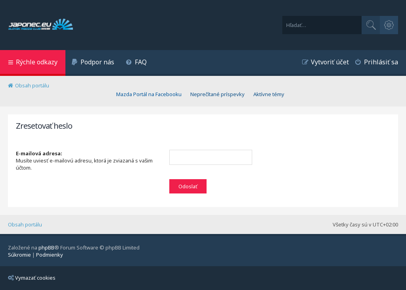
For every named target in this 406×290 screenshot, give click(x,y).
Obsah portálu (25, 224)
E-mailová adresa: (39, 153)
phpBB (46, 247)
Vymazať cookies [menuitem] (32, 277)
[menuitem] (92, 63)
